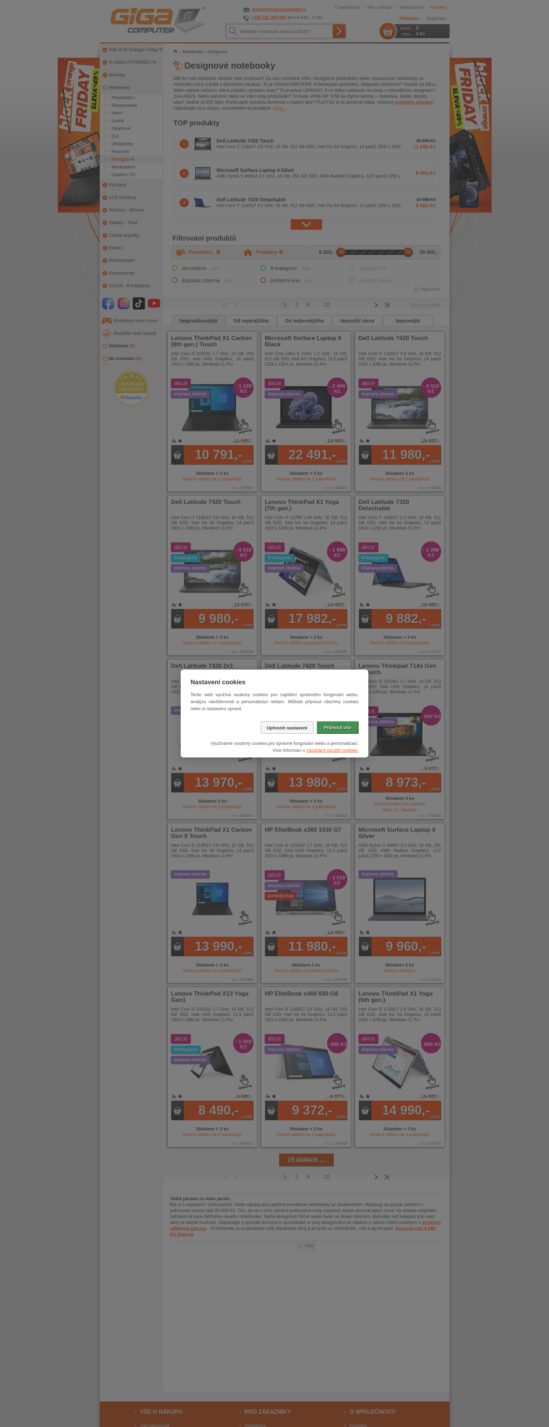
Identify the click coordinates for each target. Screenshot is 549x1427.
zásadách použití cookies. (332, 750)
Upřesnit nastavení (287, 727)
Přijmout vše (337, 727)
